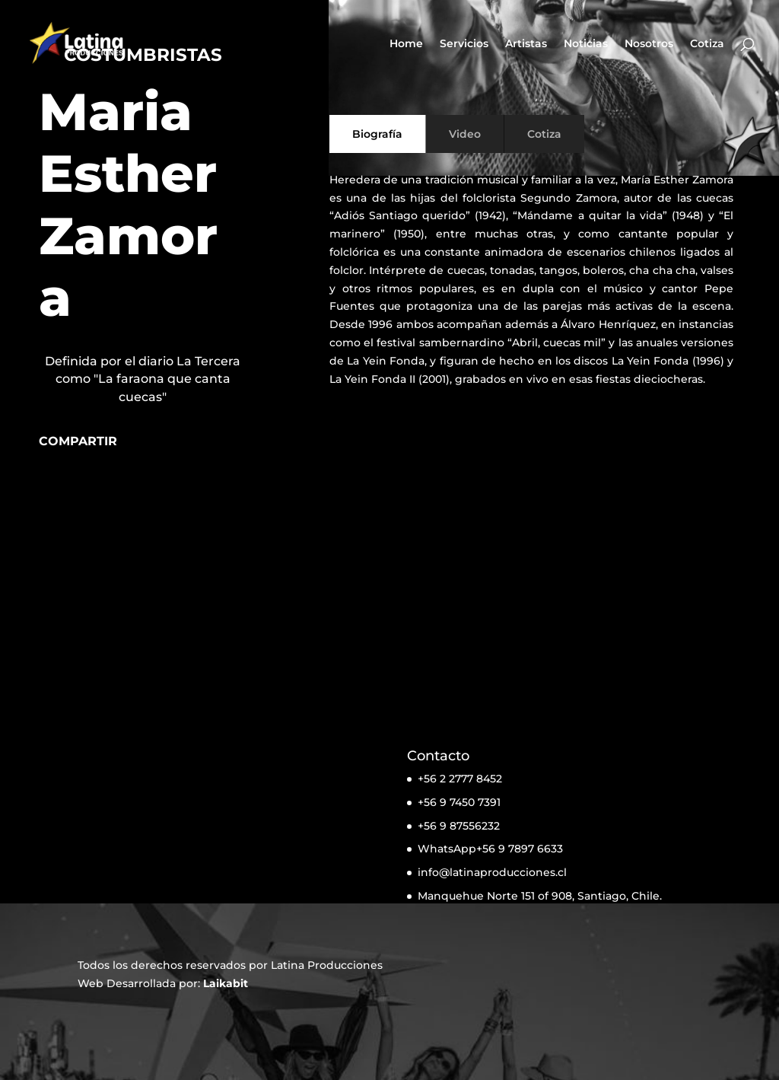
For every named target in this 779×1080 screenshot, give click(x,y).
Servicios (464, 44)
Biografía (377, 134)
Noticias (586, 44)
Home (406, 44)
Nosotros (649, 44)
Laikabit (225, 983)
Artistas (526, 44)
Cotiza (707, 44)
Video (465, 134)
